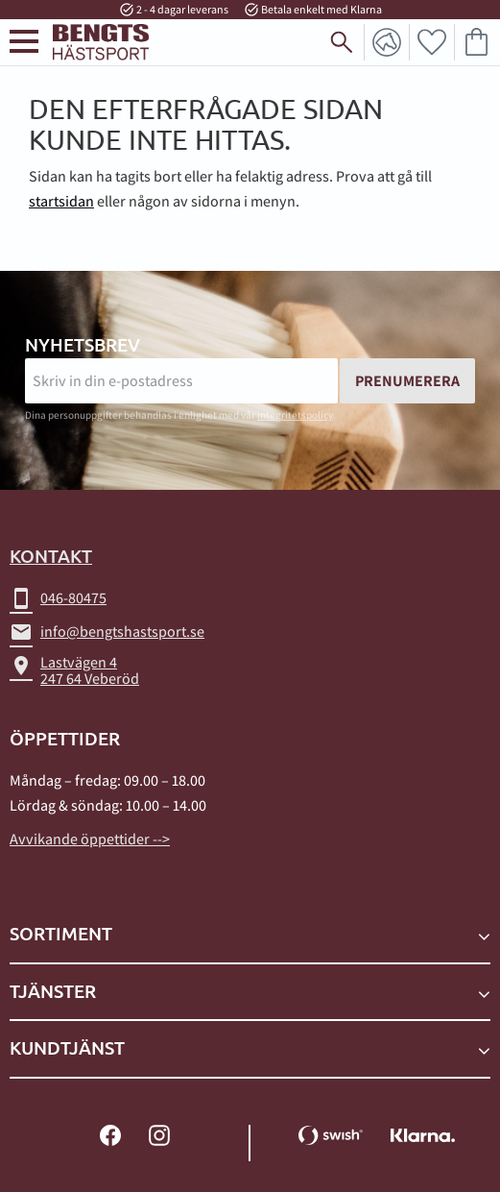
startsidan (61, 201)
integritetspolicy (295, 415)
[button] (24, 42)
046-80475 (58, 598)
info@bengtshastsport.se (107, 632)
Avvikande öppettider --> (90, 839)
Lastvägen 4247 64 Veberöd (74, 671)
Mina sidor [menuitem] (386, 42)
